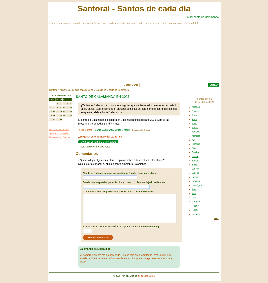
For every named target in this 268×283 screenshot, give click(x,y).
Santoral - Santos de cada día (134, 8)
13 (51, 111)
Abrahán (196, 107)
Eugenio (196, 169)
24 (64, 115)
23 (61, 115)
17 (64, 111)
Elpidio (195, 164)
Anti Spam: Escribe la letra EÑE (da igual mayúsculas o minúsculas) (121, 226)
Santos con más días (59, 133)
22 (57, 115)
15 (57, 111)
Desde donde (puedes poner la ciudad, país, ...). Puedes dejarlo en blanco (124, 182)
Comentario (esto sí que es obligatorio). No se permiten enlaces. (118, 191)
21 (54, 115)
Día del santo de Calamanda (201, 16)
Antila (194, 123)
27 (51, 119)
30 (61, 119)
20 (51, 115)
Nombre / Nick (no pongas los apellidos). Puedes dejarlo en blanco (120, 173)
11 (67, 107)
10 (64, 107)
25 (67, 115)
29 (57, 119)
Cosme (195, 156)
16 (61, 111)
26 (71, 115)
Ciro (194, 148)
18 (67, 111)
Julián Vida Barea (146, 276)
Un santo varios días (59, 129)
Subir (216, 218)
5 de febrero (85, 129)
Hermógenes (198, 185)
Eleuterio (196, 160)
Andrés (195, 115)
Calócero (196, 144)
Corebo (195, 152)
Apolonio (196, 131)
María (194, 197)
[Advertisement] (134, 56)
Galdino (195, 177)
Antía (194, 119)
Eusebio (195, 173)
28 (54, 119)
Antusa (195, 127)
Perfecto (196, 201)
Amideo (195, 111)
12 (71, 107)
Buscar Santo (131, 84)
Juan (194, 189)
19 (71, 111)
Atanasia (196, 136)
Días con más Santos (59, 137)
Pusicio (195, 210)
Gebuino (196, 181)
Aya (193, 140)
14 (54, 111)
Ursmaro (196, 214)
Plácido (195, 206)
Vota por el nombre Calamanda (98, 141)
